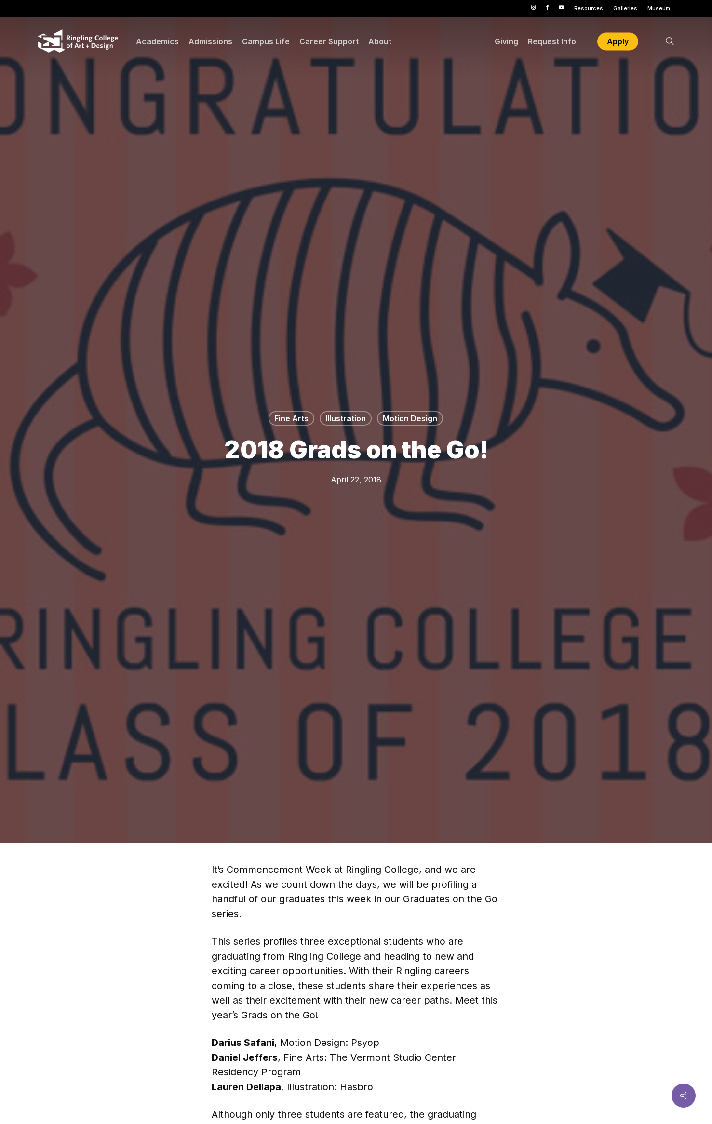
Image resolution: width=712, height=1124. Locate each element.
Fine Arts (291, 418)
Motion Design (410, 418)
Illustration (345, 418)
